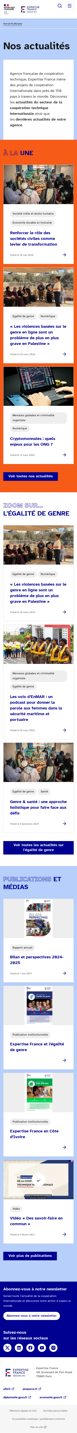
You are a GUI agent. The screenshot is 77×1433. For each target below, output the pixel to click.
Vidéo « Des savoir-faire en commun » (36, 1221)
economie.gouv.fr (51, 1397)
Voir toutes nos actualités (30, 476)
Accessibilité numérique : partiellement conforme (38, 1419)
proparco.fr (30, 1389)
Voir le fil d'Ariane (12, 23)
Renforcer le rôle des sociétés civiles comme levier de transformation (33, 239)
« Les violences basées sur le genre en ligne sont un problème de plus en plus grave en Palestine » (38, 335)
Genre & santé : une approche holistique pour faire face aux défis (38, 808)
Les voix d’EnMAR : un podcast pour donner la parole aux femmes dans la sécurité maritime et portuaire (36, 708)
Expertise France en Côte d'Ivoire (34, 1134)
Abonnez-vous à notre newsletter (32, 1316)
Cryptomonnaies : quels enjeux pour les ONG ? (32, 442)
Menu (70, 6)
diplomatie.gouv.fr (15, 1397)
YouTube (42, 1348)
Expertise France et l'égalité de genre (37, 1047)
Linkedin (19, 1348)
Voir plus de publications (30, 1256)
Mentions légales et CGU (23, 1411)
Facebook (30, 1348)
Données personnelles (55, 1411)
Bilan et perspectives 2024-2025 (36, 960)
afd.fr (6, 1389)
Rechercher (60, 6)
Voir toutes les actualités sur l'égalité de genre (39, 847)
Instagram (53, 1348)
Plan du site (36, 1427)
